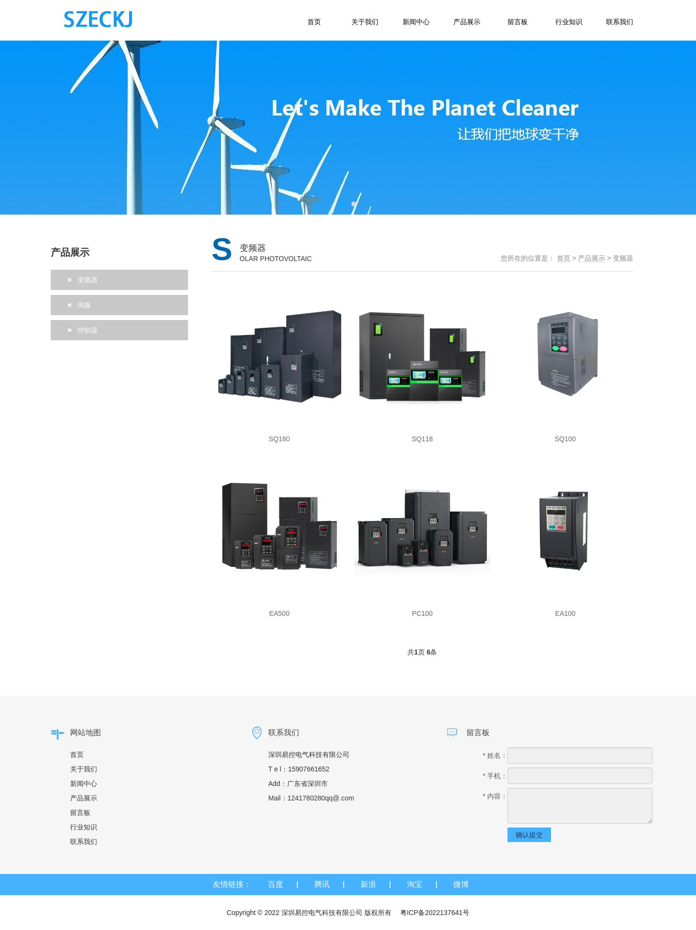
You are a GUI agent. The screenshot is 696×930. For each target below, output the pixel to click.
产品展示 (591, 258)
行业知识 (83, 827)
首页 (563, 258)
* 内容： (495, 796)
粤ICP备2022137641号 (434, 912)
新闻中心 (83, 783)
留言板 (80, 812)
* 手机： (495, 776)
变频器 (623, 258)
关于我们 (83, 769)
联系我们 (83, 841)
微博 (461, 884)
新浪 (368, 884)
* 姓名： (495, 755)
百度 (275, 884)
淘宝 (414, 884)
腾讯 (322, 884)
